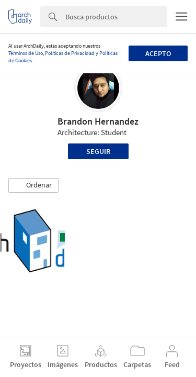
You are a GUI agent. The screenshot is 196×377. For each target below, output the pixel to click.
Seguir (98, 151)
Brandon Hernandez (98, 121)
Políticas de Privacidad (70, 53)
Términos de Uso (25, 53)
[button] (33, 185)
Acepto (158, 53)
